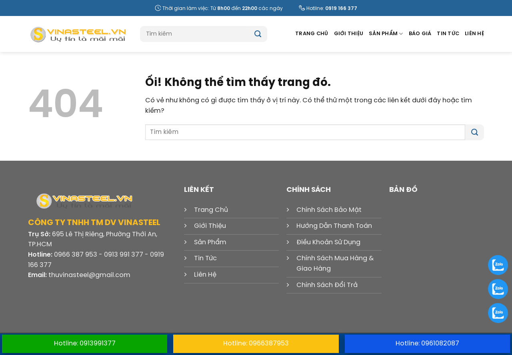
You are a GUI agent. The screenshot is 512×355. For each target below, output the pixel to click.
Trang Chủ (311, 33)
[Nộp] (257, 34)
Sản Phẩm (386, 34)
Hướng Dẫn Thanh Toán (334, 226)
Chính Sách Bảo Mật (329, 210)
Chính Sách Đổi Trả (327, 285)
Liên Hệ (474, 33)
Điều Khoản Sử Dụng (328, 242)
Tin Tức (448, 33)
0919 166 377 (341, 8)
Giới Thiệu (349, 33)
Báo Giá (420, 33)
